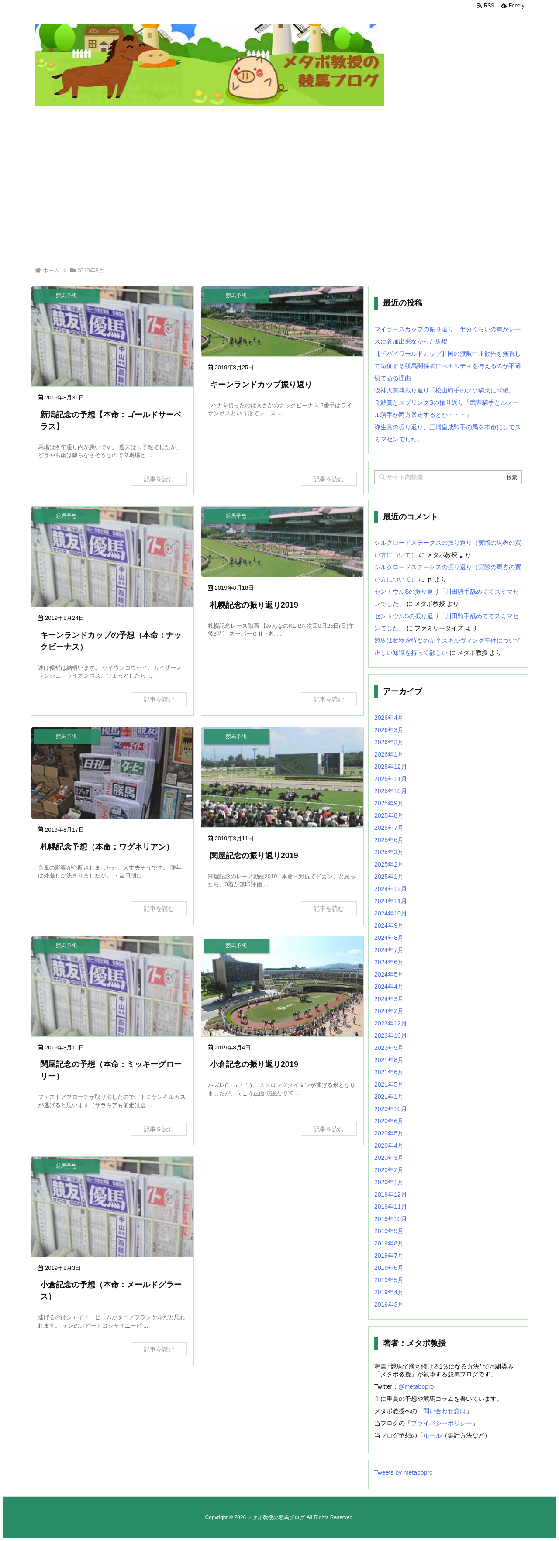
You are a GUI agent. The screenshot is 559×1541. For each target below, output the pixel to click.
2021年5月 (389, 1084)
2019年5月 (389, 1279)
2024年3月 (389, 998)
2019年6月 (389, 1267)
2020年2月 (389, 1169)
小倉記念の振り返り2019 (254, 1064)
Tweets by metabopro (403, 1472)
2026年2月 (389, 742)
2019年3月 (389, 1304)
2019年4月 (389, 1292)
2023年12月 (390, 1023)
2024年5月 (389, 974)
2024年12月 (390, 888)
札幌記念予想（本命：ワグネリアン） (107, 847)
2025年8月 (389, 815)
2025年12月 (390, 766)
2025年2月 (389, 864)
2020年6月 (389, 1121)
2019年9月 (389, 1231)
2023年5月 (389, 1047)
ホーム (51, 270)
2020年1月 (389, 1182)
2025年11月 (390, 778)
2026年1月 (389, 754)
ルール (432, 1435)
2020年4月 (389, 1145)
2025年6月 (389, 839)
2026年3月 (389, 729)
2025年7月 (389, 827)
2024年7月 (389, 949)
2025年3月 (389, 852)
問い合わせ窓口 (444, 1410)
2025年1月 (389, 876)
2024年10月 (390, 913)
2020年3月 (389, 1157)
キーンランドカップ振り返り (261, 384)
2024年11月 (390, 901)
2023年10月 (390, 1035)
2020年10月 (390, 1108)
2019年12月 (390, 1194)
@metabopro (416, 1386)
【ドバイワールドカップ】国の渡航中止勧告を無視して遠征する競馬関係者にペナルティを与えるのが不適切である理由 (447, 366)
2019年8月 (389, 1243)
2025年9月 (389, 803)
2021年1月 (389, 1096)
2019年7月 (389, 1255)
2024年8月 (389, 937)
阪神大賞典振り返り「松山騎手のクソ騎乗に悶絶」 (444, 390)
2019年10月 (390, 1218)
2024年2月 (389, 1011)
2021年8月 (389, 1059)
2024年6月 (389, 962)
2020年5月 (389, 1133)
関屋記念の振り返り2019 (254, 855)
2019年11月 (390, 1206)
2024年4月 (389, 986)
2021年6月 (389, 1072)
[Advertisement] (279, 192)
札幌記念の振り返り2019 (254, 605)
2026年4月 (389, 717)
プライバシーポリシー (441, 1423)
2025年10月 (390, 791)
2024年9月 (389, 925)
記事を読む (159, 478)
